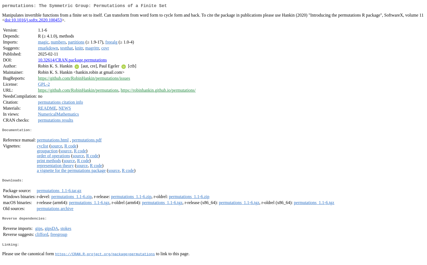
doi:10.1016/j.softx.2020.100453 (33, 21)
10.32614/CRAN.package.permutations (72, 61)
